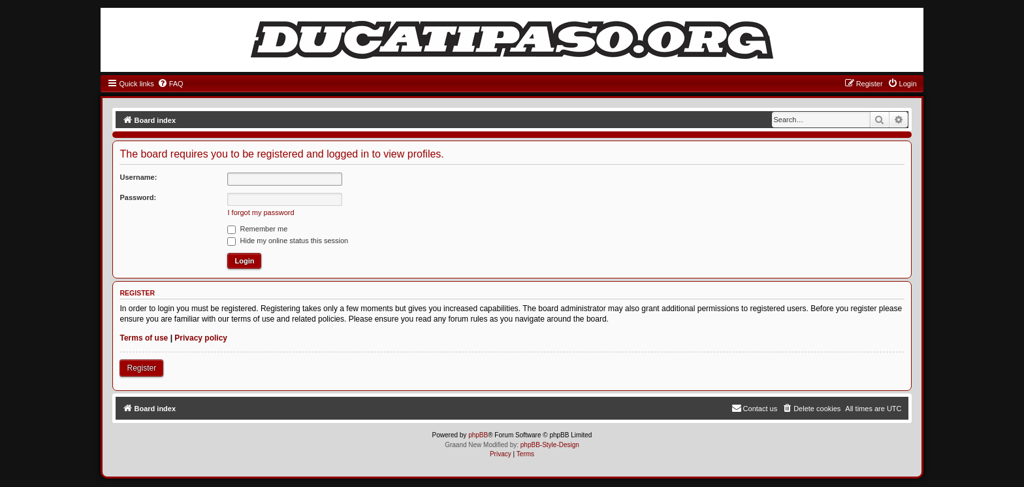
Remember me (257, 229)
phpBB (478, 435)
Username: (138, 177)
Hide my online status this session (287, 240)
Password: (138, 197)
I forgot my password (260, 212)
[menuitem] (170, 84)
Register (141, 368)
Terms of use (144, 338)
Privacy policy (200, 338)
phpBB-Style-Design (549, 444)
